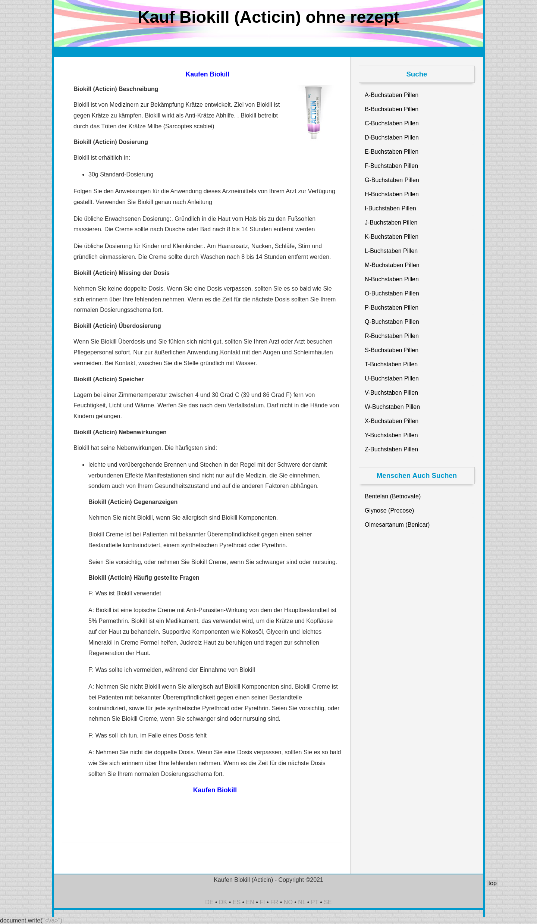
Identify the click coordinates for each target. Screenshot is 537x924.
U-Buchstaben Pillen (392, 378)
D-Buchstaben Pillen (392, 137)
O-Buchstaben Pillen (392, 293)
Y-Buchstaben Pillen (391, 435)
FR (274, 902)
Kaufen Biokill (207, 74)
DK (223, 902)
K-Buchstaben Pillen (391, 237)
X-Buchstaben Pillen (391, 421)
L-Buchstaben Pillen (391, 251)
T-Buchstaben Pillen (391, 364)
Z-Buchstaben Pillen (391, 449)
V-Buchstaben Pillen (391, 392)
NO (288, 902)
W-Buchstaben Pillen (392, 407)
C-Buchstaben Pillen (392, 123)
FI (262, 902)
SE (328, 902)
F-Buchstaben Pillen (391, 166)
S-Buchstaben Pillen (391, 350)
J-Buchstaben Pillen (391, 222)
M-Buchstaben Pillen (392, 265)
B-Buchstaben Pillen (391, 109)
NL (301, 902)
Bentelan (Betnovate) (393, 496)
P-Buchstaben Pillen (391, 307)
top (493, 883)
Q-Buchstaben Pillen (392, 322)
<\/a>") (53, 920)
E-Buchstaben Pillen (391, 151)
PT (314, 902)
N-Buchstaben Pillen (392, 279)
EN (250, 902)
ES (237, 902)
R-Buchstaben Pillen (392, 336)
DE (209, 902)
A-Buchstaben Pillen (391, 95)
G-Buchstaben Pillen (392, 180)
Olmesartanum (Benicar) (397, 524)
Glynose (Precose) (389, 510)
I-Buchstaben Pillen (390, 208)
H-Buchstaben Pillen (392, 194)
